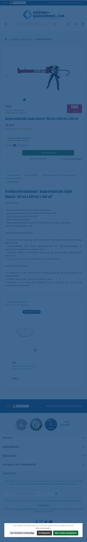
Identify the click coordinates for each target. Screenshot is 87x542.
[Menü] (5, 24)
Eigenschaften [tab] (31, 175)
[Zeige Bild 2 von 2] (28, 100)
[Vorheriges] (7, 76)
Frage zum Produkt (39, 158)
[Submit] (56, 493)
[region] (43, 76)
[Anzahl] (13, 152)
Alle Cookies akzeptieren (66, 533)
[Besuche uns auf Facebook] (36, 522)
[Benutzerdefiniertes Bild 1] (36, 424)
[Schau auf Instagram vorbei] (41, 522)
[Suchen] (55, 24)
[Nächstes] (80, 76)
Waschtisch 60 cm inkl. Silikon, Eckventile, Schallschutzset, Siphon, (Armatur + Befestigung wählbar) (24, 367)
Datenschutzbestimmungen (26, 509)
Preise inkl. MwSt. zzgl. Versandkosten (19, 128)
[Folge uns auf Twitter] (46, 522)
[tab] (13, 175)
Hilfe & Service (10, 447)
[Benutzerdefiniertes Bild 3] (66, 424)
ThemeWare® (64, 538)
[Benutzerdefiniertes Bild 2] (51, 424)
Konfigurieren (44, 533)
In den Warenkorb (48, 153)
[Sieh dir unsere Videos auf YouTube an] (50, 522)
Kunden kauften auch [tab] (17, 302)
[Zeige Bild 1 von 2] (24, 100)
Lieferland (14, 2)
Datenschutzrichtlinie (54, 501)
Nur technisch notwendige (22, 533)
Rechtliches (9, 455)
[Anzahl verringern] (7, 152)
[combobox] (33, 24)
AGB (67, 509)
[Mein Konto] (75, 24)
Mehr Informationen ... (43, 528)
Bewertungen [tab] (13, 181)
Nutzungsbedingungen (73, 501)
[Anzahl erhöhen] (19, 152)
